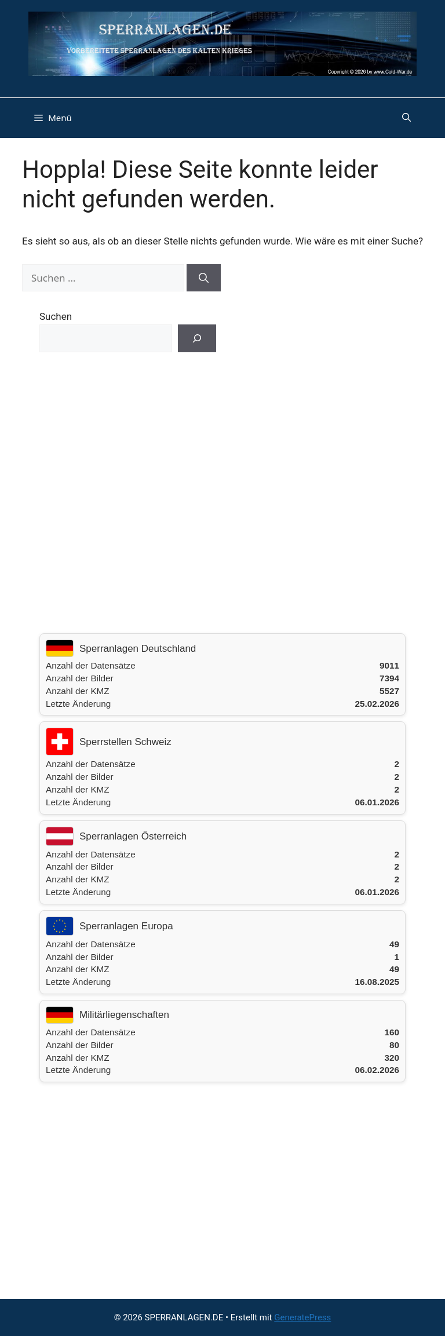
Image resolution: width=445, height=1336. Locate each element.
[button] (406, 117)
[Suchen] (204, 278)
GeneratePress (302, 1317)
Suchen (55, 316)
